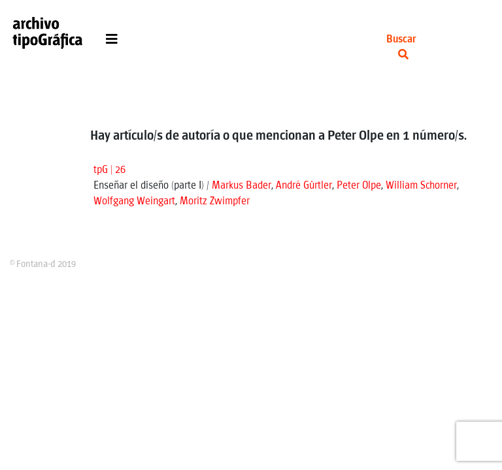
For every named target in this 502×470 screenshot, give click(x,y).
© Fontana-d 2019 (43, 264)
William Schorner (421, 186)
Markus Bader (241, 186)
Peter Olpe (359, 186)
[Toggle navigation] (111, 42)
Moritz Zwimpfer (215, 201)
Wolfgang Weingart (134, 201)
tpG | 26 (109, 170)
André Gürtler (304, 186)
